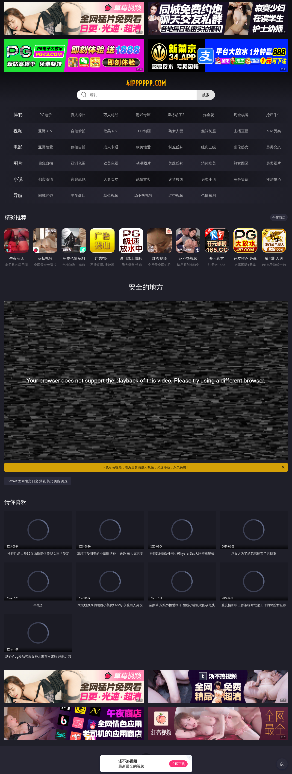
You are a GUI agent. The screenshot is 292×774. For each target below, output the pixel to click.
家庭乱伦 (78, 179)
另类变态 (273, 147)
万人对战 (110, 114)
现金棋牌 (241, 114)
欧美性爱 (143, 147)
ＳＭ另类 (273, 130)
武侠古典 (143, 179)
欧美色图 (110, 163)
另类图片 (273, 163)
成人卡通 (110, 147)
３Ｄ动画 (143, 130)
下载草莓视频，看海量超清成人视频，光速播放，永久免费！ (193, 467)
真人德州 (78, 114)
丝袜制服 (208, 130)
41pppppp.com (146, 83)
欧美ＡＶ (110, 130)
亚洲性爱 (45, 147)
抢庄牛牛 (273, 114)
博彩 (18, 115)
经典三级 (208, 147)
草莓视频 (110, 195)
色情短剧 (208, 195)
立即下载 (178, 764)
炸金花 (208, 114)
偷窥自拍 (45, 163)
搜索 (205, 94)
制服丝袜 (175, 147)
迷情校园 (175, 179)
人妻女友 (110, 179)
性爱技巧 (273, 179)
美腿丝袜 (175, 163)
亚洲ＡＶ (45, 130)
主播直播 (241, 130)
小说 (18, 179)
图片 (18, 163)
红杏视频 (175, 195)
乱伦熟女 (241, 147)
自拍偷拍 (78, 130)
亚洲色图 (78, 163)
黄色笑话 (241, 179)
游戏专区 (143, 114)
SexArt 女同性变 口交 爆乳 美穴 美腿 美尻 (38, 481)
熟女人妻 (175, 130)
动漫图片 (143, 163)
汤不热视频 (143, 195)
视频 (18, 131)
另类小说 (208, 179)
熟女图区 (241, 163)
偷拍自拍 (78, 147)
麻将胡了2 (176, 114)
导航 (18, 195)
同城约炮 (45, 195)
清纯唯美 (208, 163)
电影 (18, 147)
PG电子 (45, 114)
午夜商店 (78, 195)
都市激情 (45, 179)
